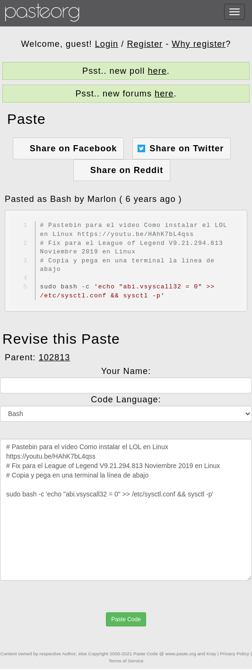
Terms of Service (126, 660)
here (157, 71)
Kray (211, 653)
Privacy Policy (234, 653)
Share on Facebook (73, 148)
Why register (199, 44)
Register (145, 44)
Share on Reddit (126, 170)
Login (107, 44)
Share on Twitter (186, 148)
